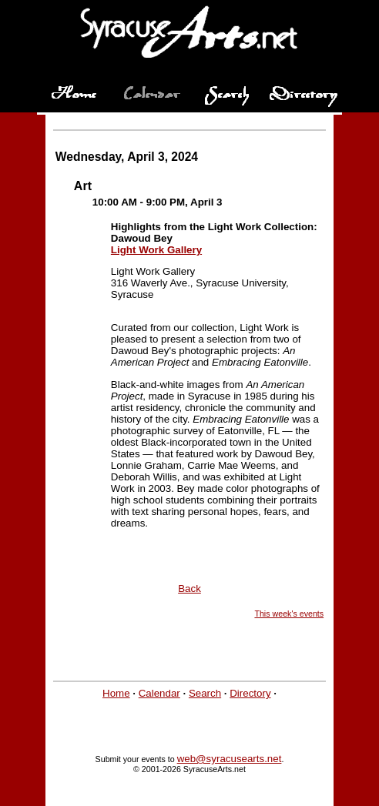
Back (189, 588)
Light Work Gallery (156, 250)
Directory (250, 693)
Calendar (159, 693)
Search (205, 693)
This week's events (289, 613)
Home (116, 693)
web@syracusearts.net (229, 758)
